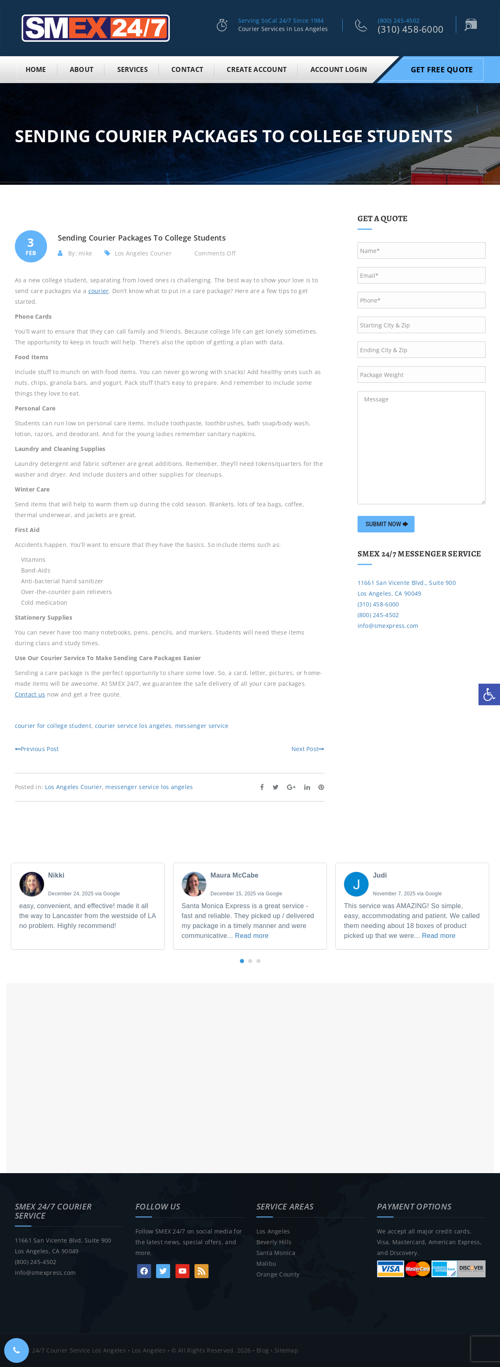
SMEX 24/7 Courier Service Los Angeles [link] (70, 1350)
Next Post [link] (308, 749)
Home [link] (36, 69)
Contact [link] (187, 69)
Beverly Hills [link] (274, 1242)
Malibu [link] (266, 1263)
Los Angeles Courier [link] (143, 253)
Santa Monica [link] (275, 1253)
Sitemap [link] (286, 1350)
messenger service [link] (202, 726)
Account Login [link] (338, 69)
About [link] (81, 69)
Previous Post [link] (37, 749)
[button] (242, 961)
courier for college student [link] (53, 726)
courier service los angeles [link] (133, 726)
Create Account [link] (257, 69)
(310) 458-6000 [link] (410, 29)
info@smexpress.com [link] (388, 626)
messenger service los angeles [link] (149, 787)
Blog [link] (262, 1350)
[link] (489, 694)
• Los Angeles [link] (146, 1350)
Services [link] (132, 69)
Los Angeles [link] (273, 1231)
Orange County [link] (278, 1274)
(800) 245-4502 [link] (398, 20)
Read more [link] (252, 935)
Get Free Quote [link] (442, 69)
